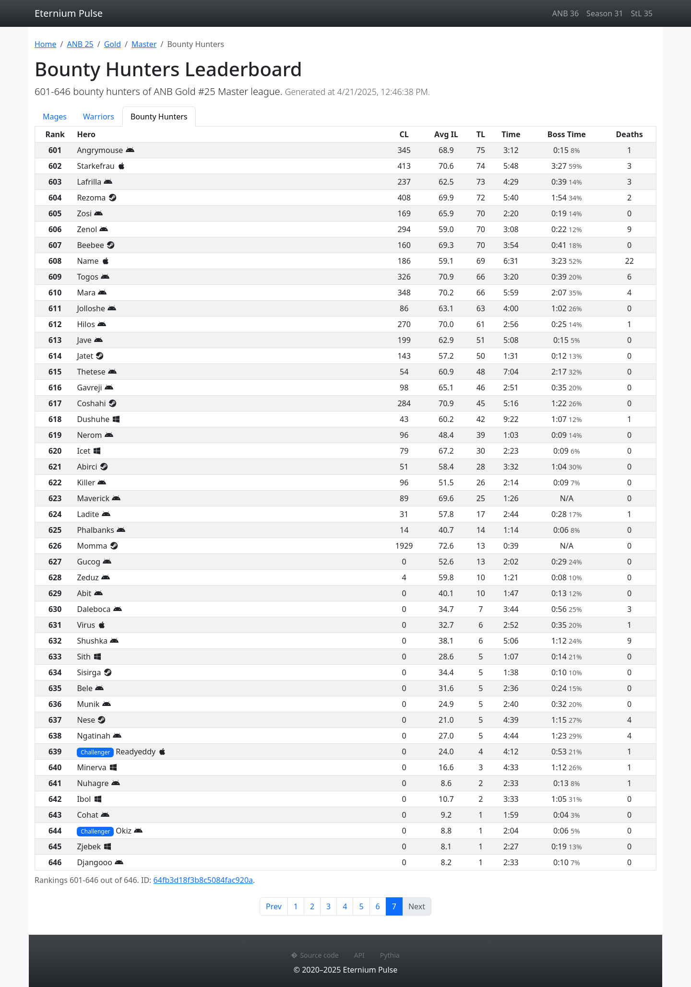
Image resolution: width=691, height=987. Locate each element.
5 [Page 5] (361, 906)
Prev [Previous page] (274, 906)
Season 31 (604, 13)
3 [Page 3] (328, 906)
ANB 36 (565, 13)
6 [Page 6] (378, 906)
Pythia (390, 955)
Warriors (98, 116)
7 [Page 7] (397, 906)
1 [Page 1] (296, 906)
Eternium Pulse (69, 13)
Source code (314, 955)
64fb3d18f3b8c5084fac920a (203, 880)
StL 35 (642, 13)
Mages (55, 116)
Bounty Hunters (159, 116)
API (359, 955)
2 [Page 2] (312, 906)
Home (46, 44)
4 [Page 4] (345, 906)
